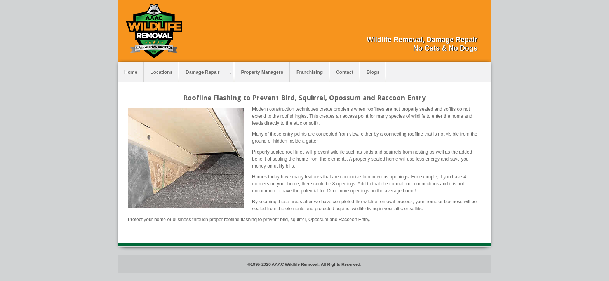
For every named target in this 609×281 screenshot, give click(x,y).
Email (450, 26)
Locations (161, 72)
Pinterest (471, 26)
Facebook (461, 26)
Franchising (309, 72)
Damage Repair (209, 72)
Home (130, 72)
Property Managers (262, 72)
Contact (344, 72)
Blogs (373, 72)
